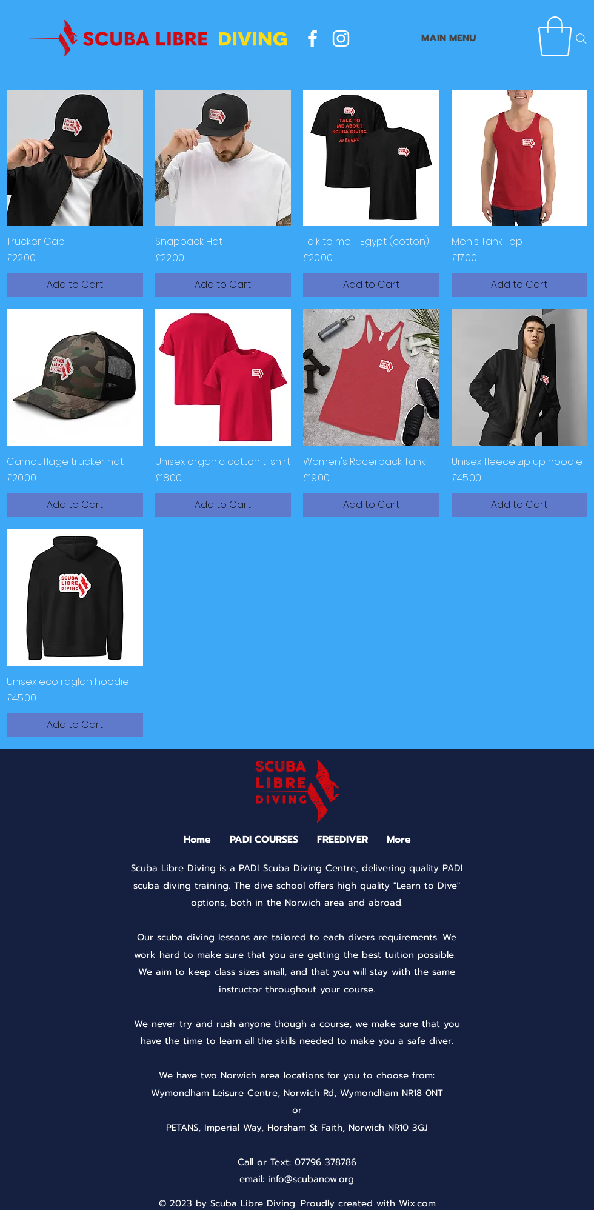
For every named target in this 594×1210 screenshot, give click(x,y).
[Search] (581, 39)
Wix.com (417, 1203)
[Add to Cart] (75, 285)
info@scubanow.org (309, 1179)
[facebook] (312, 38)
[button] (555, 36)
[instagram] (341, 38)
